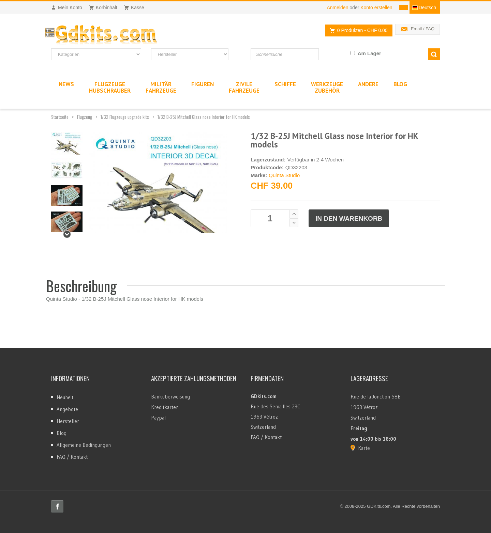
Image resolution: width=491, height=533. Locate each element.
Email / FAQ (422, 28)
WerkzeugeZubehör (327, 87)
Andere (368, 84)
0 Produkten (357, 30)
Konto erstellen (376, 7)
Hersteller (68, 421)
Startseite (60, 116)
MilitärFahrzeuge (161, 87)
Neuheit (65, 397)
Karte (364, 448)
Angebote (67, 409)
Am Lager (369, 53)
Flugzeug (84, 116)
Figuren (202, 84)
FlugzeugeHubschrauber (110, 87)
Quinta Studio (284, 175)
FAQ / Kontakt (72, 457)
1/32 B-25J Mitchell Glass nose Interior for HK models (204, 116)
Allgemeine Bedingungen (84, 445)
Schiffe (285, 84)
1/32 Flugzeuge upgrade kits (125, 116)
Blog (61, 433)
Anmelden (337, 7)
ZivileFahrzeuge (244, 87)
